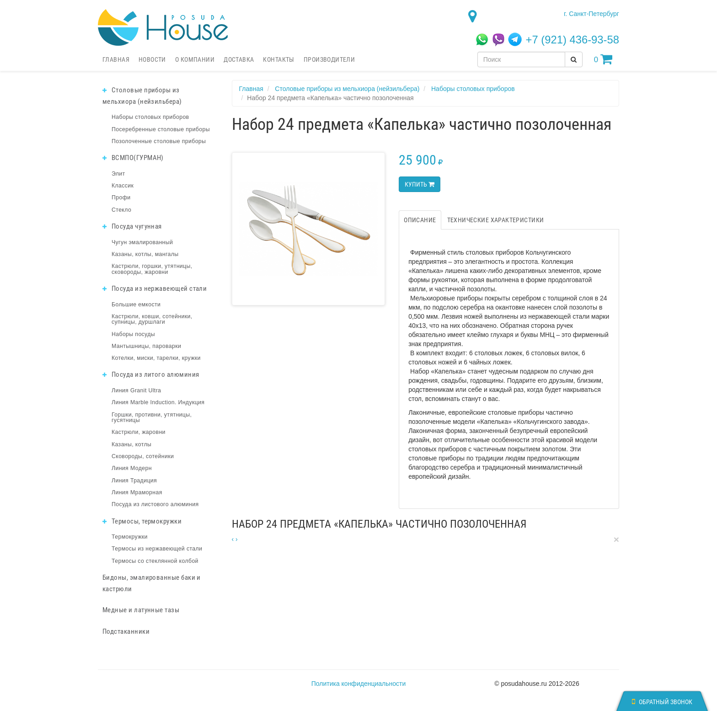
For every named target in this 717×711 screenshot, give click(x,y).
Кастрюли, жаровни (139, 432)
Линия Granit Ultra (136, 390)
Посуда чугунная (132, 226)
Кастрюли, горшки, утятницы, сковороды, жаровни (152, 269)
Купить (419, 184)
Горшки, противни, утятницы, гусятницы (152, 417)
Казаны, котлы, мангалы (145, 254)
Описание (420, 220)
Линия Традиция (134, 480)
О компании (194, 59)
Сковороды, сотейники (143, 456)
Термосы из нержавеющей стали (157, 548)
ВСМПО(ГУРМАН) (133, 158)
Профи (121, 197)
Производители (329, 59)
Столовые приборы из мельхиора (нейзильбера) (142, 96)
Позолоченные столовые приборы (159, 141)
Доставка (239, 59)
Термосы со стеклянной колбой (155, 561)
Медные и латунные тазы (140, 610)
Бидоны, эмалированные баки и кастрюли (151, 583)
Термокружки (130, 537)
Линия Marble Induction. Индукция (158, 402)
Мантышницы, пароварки (146, 346)
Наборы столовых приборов (150, 117)
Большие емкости (136, 304)
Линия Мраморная (137, 492)
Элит (118, 174)
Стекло (121, 210)
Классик (123, 185)
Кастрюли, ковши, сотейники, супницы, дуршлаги (152, 319)
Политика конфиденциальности (358, 683)
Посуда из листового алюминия (155, 504)
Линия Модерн (132, 468)
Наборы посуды (133, 334)
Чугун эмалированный (142, 242)
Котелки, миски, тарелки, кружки (156, 358)
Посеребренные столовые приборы (161, 129)
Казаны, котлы (131, 444)
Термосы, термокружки (142, 521)
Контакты (278, 59)
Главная (115, 59)
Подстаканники (126, 631)
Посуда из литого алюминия (150, 374)
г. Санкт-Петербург (591, 13)
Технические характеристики (495, 220)
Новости (152, 59)
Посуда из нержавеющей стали (154, 288)
